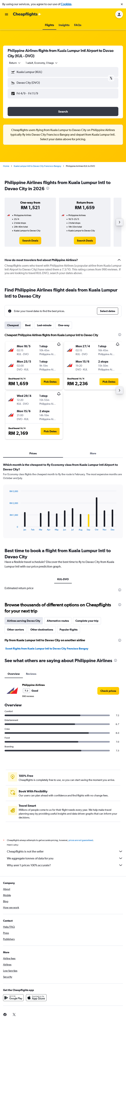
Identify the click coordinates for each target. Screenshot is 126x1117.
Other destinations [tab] (41, 629)
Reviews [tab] (31, 673)
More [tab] (93, 453)
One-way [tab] (63, 325)
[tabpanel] (63, 501)
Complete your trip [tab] (87, 620)
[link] (30, 240)
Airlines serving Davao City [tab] (23, 620)
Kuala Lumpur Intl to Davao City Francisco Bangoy (37, 166)
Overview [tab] (14, 673)
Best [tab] (28, 325)
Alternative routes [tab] (58, 620)
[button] (122, 4)
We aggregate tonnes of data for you (65, 858)
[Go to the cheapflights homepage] (27, 14)
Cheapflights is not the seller (65, 851)
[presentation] (47, 188)
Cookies (66, 4)
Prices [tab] (33, 453)
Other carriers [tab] (15, 629)
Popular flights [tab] (69, 629)
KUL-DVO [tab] (63, 579)
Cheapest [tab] (13, 325)
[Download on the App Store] (36, 997)
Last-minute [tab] (44, 325)
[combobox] (15, 63)
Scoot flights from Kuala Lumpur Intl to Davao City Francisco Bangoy (46, 648)
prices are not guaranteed (81, 840)
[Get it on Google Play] (13, 997)
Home (6, 166)
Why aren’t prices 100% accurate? (65, 865)
